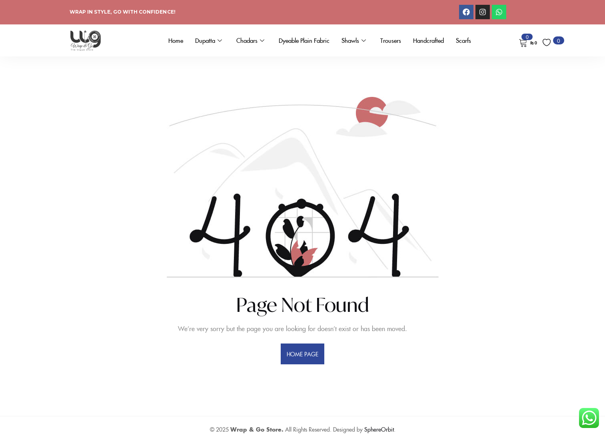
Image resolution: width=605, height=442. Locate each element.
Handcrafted (428, 40)
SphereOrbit (379, 429)
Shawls (353, 40)
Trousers (390, 40)
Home (175, 40)
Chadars (250, 40)
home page (303, 354)
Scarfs (463, 40)
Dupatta (208, 40)
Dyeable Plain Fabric (304, 40)
